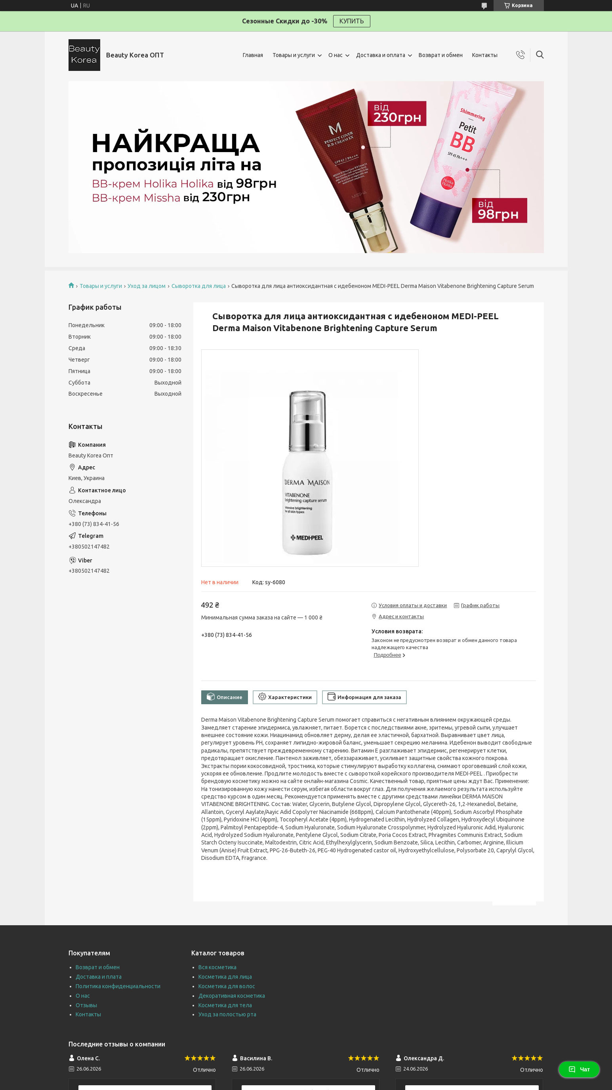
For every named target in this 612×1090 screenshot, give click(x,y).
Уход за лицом (147, 286)
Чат (579, 1069)
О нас (335, 55)
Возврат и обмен (441, 55)
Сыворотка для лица (199, 286)
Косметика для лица (225, 977)
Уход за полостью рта (227, 1014)
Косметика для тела (225, 1005)
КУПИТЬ (351, 21)
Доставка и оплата (380, 55)
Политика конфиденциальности (118, 986)
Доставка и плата (99, 977)
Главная (253, 55)
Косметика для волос (226, 986)
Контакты (485, 55)
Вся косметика (217, 967)
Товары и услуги (294, 55)
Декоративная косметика (231, 996)
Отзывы (86, 1005)
